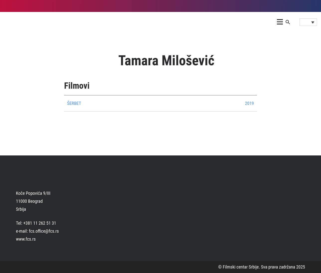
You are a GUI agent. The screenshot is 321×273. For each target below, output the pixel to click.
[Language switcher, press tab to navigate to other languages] (308, 22)
